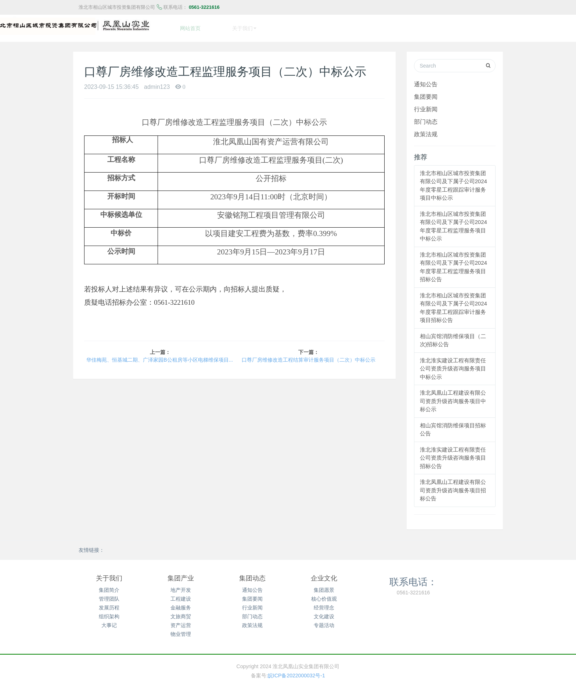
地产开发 (180, 586)
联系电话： (413, 578)
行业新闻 (426, 105)
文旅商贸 (180, 612)
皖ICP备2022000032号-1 (296, 671)
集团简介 (109, 586)
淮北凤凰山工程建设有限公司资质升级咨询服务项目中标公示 (453, 397)
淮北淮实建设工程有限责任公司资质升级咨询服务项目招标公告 (453, 454)
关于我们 (109, 574)
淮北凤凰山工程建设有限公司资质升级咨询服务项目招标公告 (453, 486)
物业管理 (180, 630)
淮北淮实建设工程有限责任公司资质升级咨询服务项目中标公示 (453, 365)
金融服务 (180, 603)
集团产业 (181, 574)
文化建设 (324, 612)
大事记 (109, 621)
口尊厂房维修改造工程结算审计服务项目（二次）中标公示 (308, 356)
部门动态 (426, 118)
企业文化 (324, 574)
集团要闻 (426, 93)
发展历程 (109, 603)
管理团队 (109, 595)
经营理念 (324, 603)
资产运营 (180, 621)
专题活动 (324, 621)
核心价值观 (324, 595)
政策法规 (426, 130)
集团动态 (252, 574)
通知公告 (426, 80)
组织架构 (109, 612)
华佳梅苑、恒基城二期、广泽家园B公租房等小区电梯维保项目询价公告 (160, 356)
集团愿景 (324, 586)
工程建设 (180, 595)
